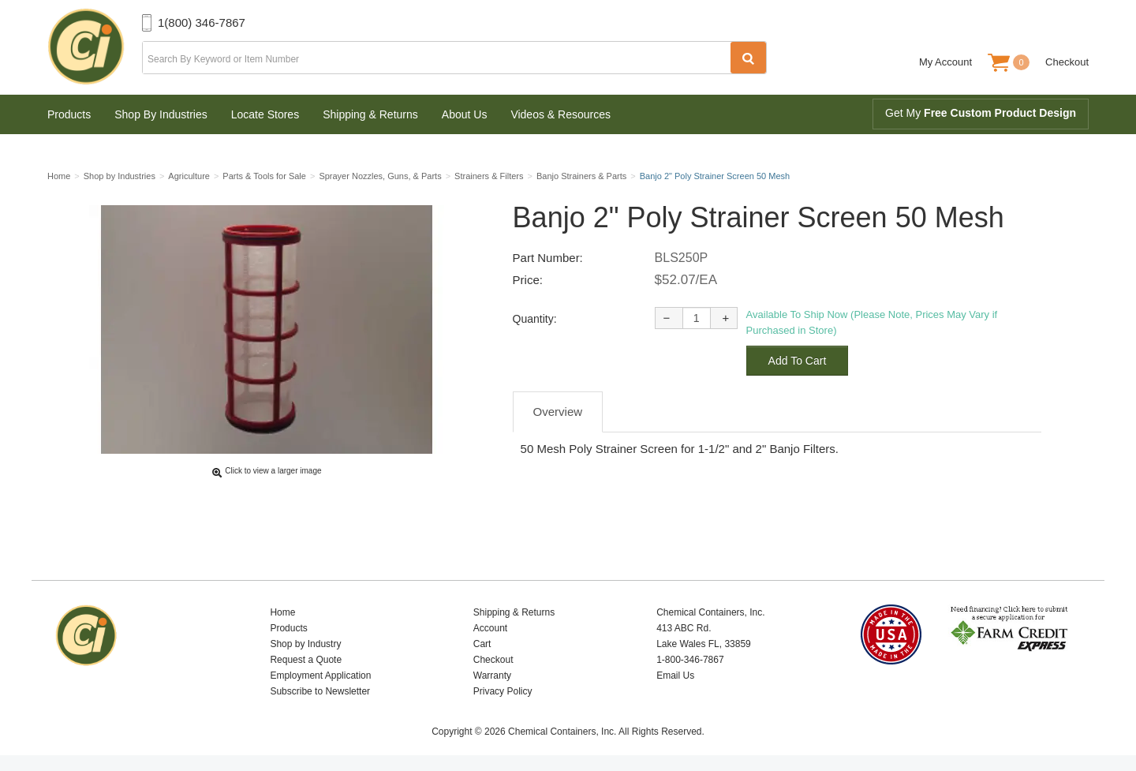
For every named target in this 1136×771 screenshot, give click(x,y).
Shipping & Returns (370, 114)
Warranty (492, 675)
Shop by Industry (305, 643)
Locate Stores (265, 114)
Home (282, 612)
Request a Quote (306, 659)
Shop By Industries (160, 114)
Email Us (675, 675)
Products (69, 114)
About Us (465, 114)
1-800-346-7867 (689, 659)
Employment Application (320, 675)
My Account (945, 62)
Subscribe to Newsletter (320, 691)
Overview (558, 411)
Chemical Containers (94, 47)
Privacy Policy (502, 691)
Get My (980, 113)
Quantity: (535, 319)
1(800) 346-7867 (201, 22)
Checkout (1067, 62)
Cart (482, 643)
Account (490, 628)
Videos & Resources (560, 114)
